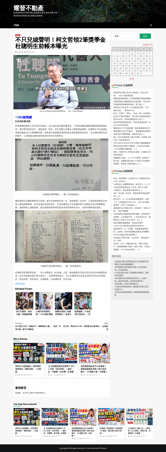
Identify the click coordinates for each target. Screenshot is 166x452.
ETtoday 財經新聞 (123, 171)
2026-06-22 (91, 375)
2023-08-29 (27, 52)
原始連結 (20, 283)
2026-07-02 (26, 375)
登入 (28, 393)
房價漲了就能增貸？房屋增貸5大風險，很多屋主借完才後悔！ (111, 430)
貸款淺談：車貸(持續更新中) (127, 284)
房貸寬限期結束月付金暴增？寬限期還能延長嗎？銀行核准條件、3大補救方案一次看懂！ (94, 369)
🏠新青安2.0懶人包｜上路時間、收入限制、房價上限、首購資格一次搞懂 (139, 430)
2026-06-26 (59, 375)
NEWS (18, 35)
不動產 (16, 25)
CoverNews (90, 448)
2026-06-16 (110, 436)
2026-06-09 (139, 436)
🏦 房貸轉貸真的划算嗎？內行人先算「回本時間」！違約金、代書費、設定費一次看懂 (61, 369)
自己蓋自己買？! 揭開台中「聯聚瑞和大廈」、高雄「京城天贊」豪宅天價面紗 (38, 326)
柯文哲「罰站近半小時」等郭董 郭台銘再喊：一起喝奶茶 (85, 326)
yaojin (19, 52)
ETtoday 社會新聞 (123, 85)
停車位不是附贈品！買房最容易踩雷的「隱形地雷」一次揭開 (28, 369)
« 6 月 (131, 78)
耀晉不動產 (28, 8)
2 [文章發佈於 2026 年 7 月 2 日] (132, 53)
